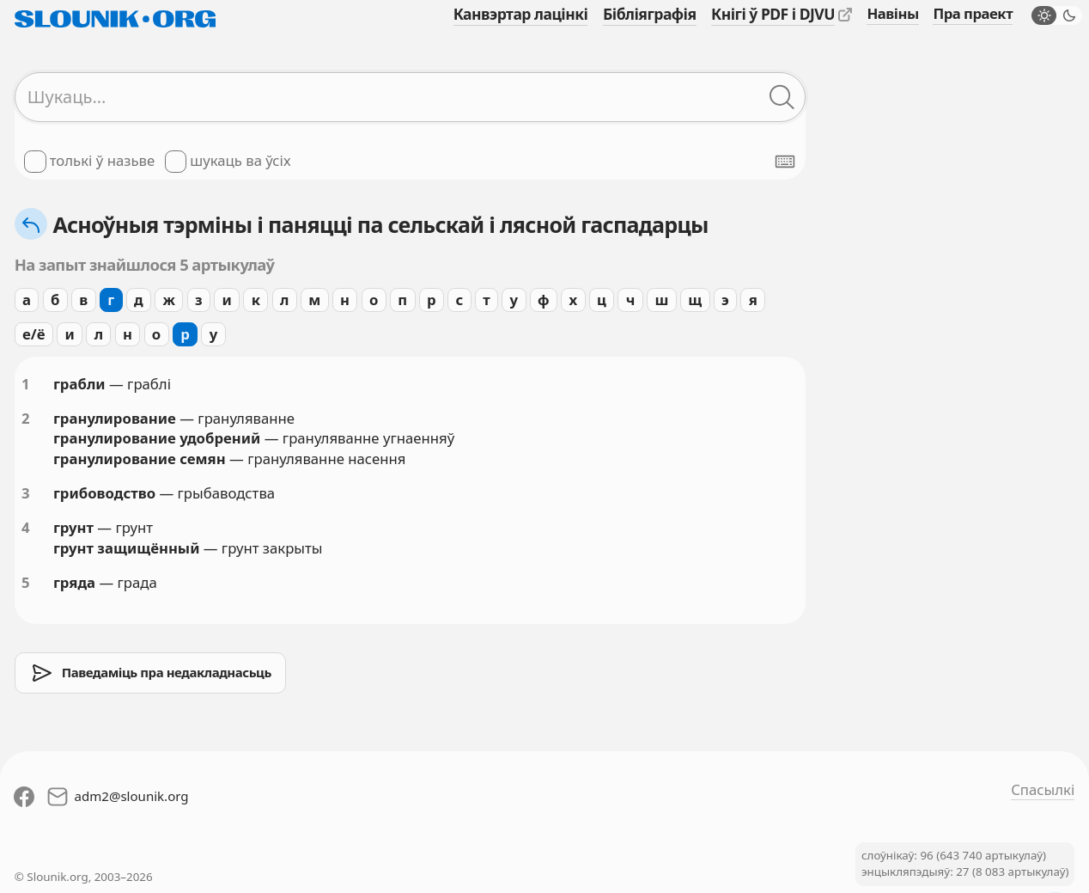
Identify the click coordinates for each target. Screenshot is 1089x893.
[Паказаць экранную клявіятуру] (785, 161)
